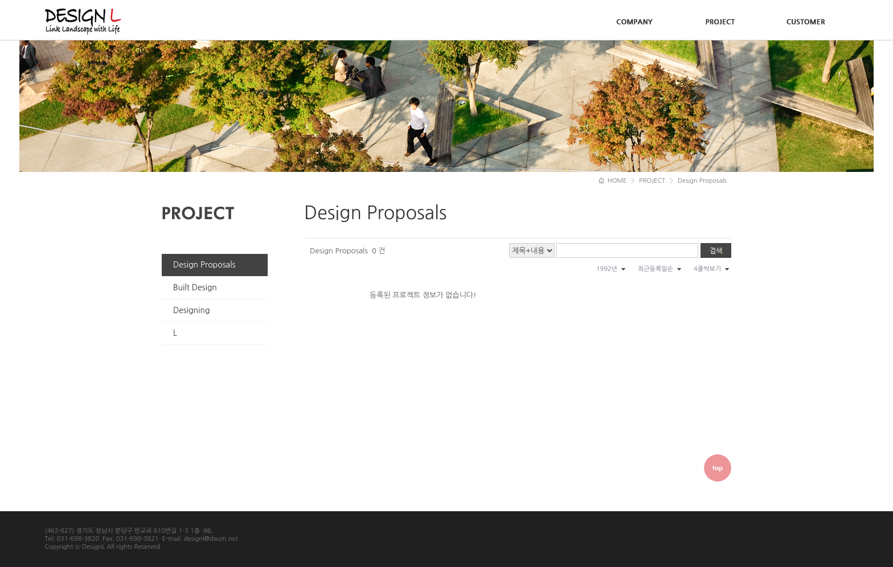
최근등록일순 (655, 269)
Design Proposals (204, 265)
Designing (191, 310)
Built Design (195, 287)
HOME (613, 181)
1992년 (606, 269)
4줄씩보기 (707, 269)
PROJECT (652, 181)
